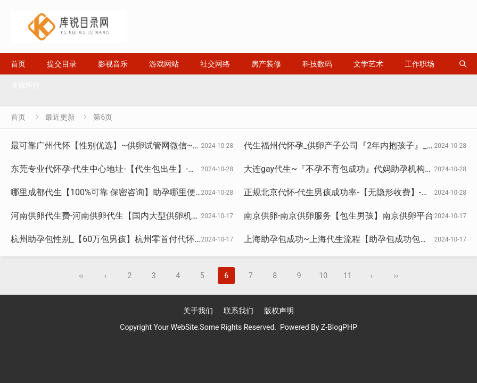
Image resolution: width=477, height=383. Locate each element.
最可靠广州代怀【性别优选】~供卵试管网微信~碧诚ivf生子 (123, 145)
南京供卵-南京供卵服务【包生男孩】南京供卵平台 (338, 216)
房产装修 (266, 64)
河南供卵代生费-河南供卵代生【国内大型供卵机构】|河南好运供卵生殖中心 (153, 216)
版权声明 (279, 310)
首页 (18, 64)
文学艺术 (368, 64)
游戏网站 (164, 64)
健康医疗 (25, 85)
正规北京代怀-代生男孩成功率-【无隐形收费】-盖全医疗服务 (358, 192)
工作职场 (419, 64)
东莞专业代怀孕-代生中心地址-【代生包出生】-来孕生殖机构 (125, 169)
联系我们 (238, 310)
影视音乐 (113, 64)
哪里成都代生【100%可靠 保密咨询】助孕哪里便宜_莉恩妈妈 (126, 192)
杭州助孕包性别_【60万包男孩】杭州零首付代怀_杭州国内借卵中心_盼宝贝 (153, 239)
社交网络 (215, 64)
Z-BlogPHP (339, 327)
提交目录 (62, 64)
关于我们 (198, 310)
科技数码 (317, 64)
